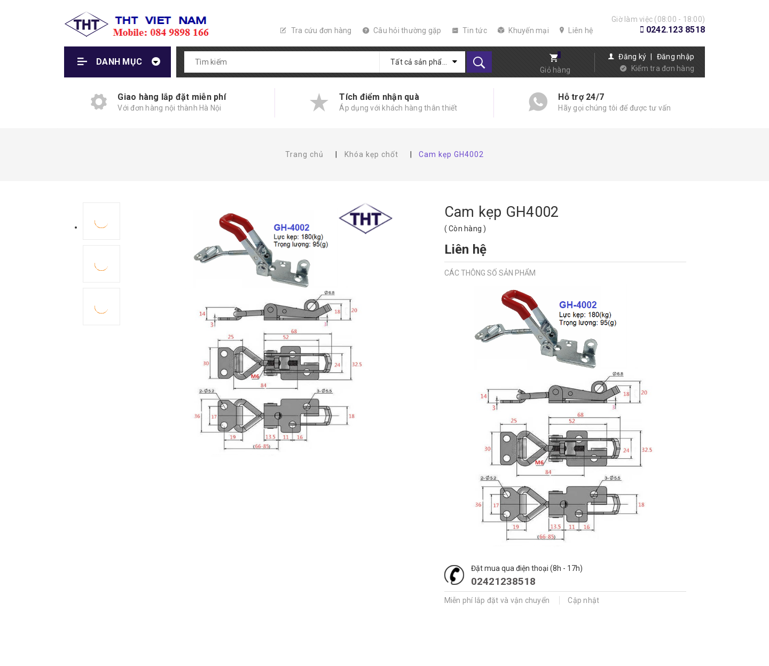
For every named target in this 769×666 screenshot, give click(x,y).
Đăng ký (632, 56)
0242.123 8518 (675, 30)
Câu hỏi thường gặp (402, 30)
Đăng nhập (675, 56)
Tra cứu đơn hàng (316, 30)
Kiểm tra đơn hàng (662, 68)
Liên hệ (576, 30)
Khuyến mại (523, 30)
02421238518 (503, 581)
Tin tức (469, 30)
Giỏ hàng (555, 70)
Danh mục (119, 62)
